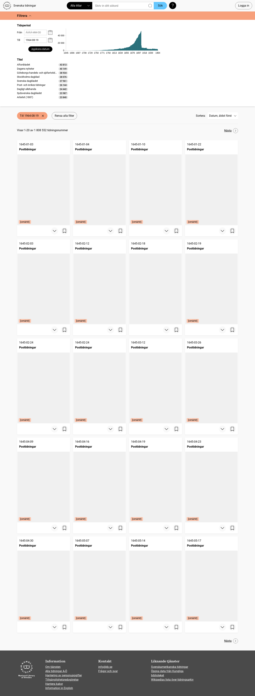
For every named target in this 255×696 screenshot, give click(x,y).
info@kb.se (105, 667)
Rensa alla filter (64, 115)
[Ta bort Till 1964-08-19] (42, 115)
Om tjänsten (53, 667)
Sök (160, 5)
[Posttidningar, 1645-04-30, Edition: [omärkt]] (43, 578)
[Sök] (123, 5)
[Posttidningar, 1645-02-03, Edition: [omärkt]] (43, 281)
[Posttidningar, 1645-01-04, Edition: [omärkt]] (99, 182)
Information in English (59, 688)
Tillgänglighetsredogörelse (61, 679)
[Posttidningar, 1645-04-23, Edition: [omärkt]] (211, 480)
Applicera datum (40, 49)
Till (18, 40)
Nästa (231, 130)
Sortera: (201, 115)
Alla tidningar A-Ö (56, 671)
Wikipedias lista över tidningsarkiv (172, 679)
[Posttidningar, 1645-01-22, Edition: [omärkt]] (211, 182)
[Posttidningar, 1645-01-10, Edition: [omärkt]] (155, 182)
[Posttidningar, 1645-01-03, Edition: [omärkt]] (43, 182)
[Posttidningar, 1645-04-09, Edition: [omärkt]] (43, 480)
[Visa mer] (54, 230)
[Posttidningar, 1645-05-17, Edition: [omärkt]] (211, 578)
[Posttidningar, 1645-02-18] (155, 281)
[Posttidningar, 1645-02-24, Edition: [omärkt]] (43, 380)
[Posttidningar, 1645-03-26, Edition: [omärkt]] (211, 380)
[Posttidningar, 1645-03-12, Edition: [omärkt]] (155, 380)
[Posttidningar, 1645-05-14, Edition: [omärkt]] (155, 578)
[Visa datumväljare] (50, 32)
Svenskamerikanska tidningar (169, 667)
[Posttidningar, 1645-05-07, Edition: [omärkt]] (99, 578)
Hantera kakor (54, 684)
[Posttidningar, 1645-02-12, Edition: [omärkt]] (99, 281)
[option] (42, 65)
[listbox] (42, 81)
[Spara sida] (64, 230)
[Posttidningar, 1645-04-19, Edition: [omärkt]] (155, 480)
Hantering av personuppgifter (63, 675)
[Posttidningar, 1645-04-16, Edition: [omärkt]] (99, 480)
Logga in (243, 5)
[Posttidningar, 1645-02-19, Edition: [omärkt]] (211, 281)
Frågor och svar (108, 671)
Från (19, 32)
